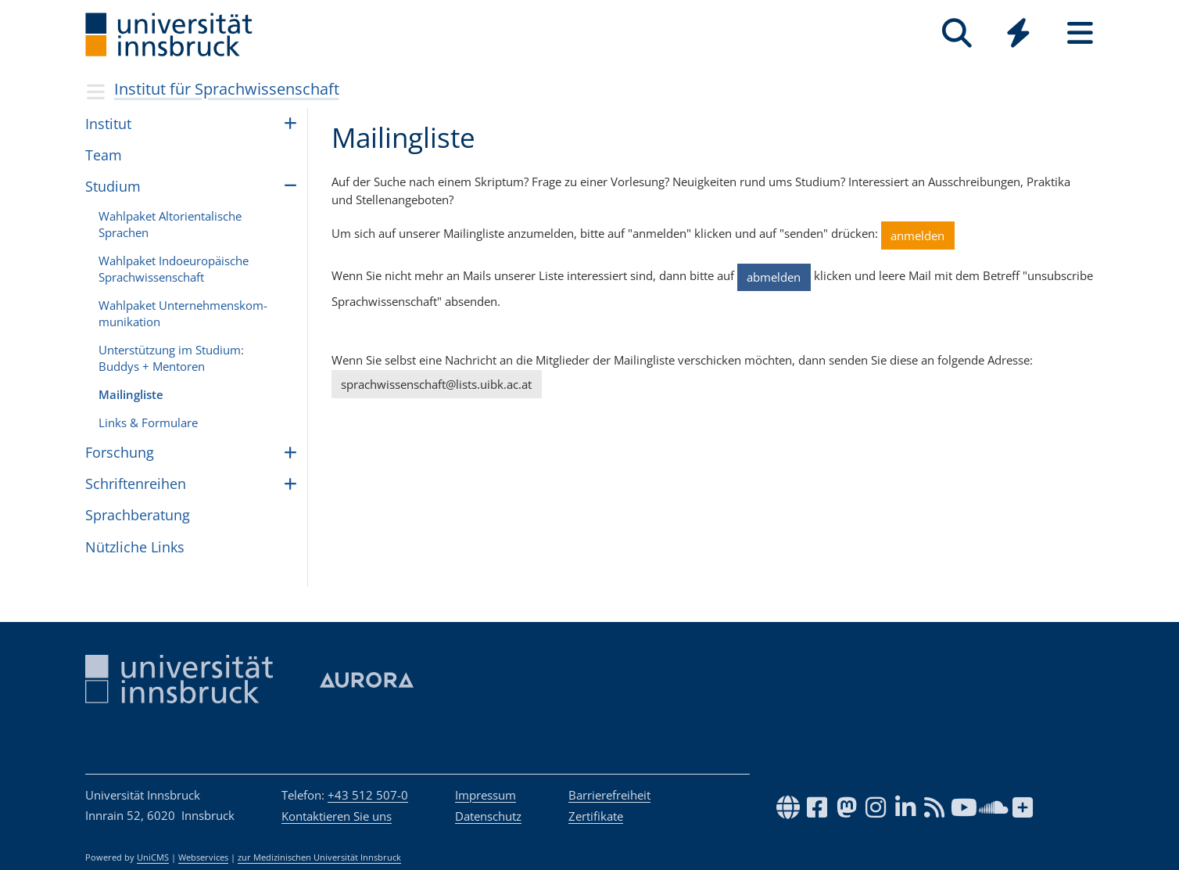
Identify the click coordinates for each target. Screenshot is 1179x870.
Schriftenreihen (135, 483)
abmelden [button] (774, 277)
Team (103, 155)
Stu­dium (113, 186)
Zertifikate (595, 816)
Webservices (203, 857)
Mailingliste (131, 394)
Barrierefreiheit (609, 795)
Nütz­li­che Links (135, 546)
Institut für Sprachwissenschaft (226, 88)
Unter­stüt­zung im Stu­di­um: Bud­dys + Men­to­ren (171, 358)
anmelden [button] (917, 235)
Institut (108, 123)
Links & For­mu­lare (148, 422)
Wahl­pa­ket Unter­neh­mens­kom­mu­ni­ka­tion (183, 313)
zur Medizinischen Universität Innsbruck (319, 857)
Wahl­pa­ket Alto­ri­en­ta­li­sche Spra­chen (170, 224)
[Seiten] (1080, 33)
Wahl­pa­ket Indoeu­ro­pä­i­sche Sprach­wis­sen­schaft (174, 269)
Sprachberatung (137, 514)
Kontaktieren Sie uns (336, 816)
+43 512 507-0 (368, 795)
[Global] (1018, 34)
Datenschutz (488, 816)
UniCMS (153, 857)
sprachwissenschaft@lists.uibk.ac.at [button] (436, 384)
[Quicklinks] (1018, 33)
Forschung (119, 452)
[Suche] (956, 33)
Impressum (485, 795)
